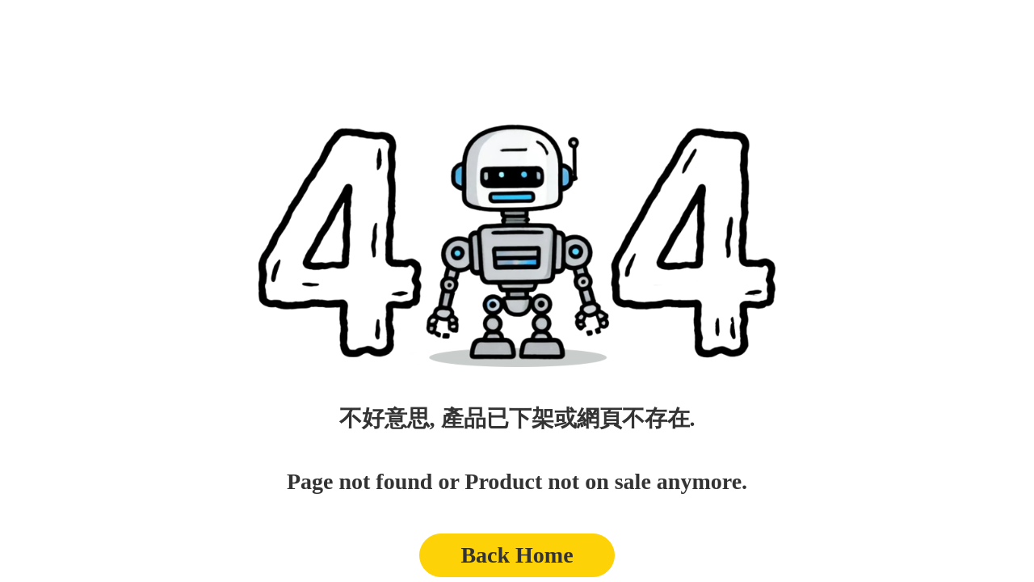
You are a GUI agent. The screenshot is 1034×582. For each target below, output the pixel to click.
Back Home (516, 554)
